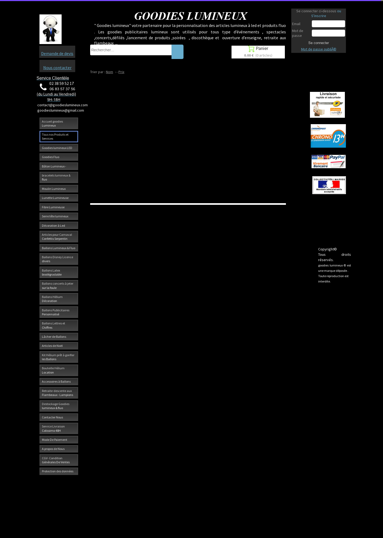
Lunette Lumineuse (55, 198)
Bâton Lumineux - (54, 166)
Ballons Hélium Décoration (52, 299)
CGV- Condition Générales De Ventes (56, 460)
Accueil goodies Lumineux (52, 123)
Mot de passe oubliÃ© (318, 49)
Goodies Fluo (50, 157)
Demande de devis (57, 53)
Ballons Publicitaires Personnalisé (55, 312)
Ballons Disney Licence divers (57, 259)
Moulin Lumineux (54, 189)
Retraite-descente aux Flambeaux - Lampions (57, 393)
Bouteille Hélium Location (53, 370)
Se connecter (318, 43)
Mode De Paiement (54, 440)
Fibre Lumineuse (53, 207)
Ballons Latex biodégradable (52, 272)
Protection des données (57, 471)
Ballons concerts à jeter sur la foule (57, 285)
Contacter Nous (52, 417)
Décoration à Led (53, 225)
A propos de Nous (53, 449)
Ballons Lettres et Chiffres (53, 325)
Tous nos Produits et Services (55, 136)
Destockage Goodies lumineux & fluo (55, 406)
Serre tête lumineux (55, 216)
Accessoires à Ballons (56, 381)
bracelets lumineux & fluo (56, 177)
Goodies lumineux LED (57, 148)
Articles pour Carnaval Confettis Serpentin (57, 237)
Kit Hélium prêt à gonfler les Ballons (58, 357)
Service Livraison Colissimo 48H (53, 428)
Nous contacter (57, 67)
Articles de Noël (52, 346)
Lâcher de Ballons (54, 337)
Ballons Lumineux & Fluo (58, 248)
